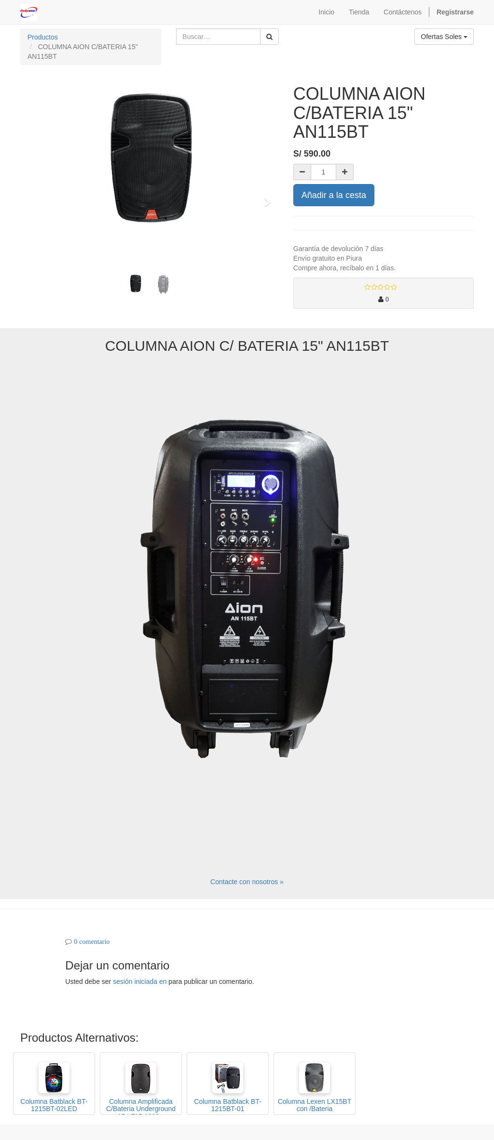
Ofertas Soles (444, 36)
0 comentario (92, 941)
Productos (42, 37)
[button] (34, 197)
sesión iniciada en (139, 981)
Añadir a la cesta (334, 195)
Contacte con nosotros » (247, 882)
